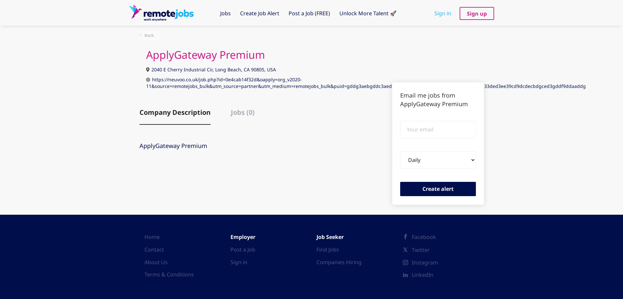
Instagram (425, 262)
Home (152, 237)
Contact (154, 249)
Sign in (442, 13)
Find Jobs (327, 249)
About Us (156, 262)
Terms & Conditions (169, 274)
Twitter (421, 250)
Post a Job (242, 249)
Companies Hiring (339, 262)
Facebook (424, 237)
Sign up (477, 13)
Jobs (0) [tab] (243, 112)
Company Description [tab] (175, 112)
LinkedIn (422, 274)
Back (148, 35)
